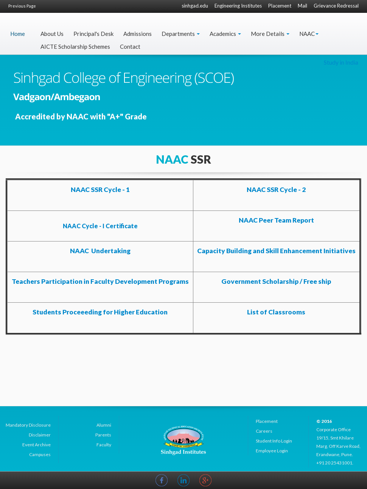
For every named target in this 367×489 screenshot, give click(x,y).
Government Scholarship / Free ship (276, 281)
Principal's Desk (93, 33)
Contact (130, 46)
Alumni (103, 425)
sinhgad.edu (195, 6)
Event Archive (36, 444)
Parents (103, 435)
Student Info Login (274, 441)
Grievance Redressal (336, 6)
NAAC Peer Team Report (276, 220)
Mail (302, 6)
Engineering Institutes (238, 6)
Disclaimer (40, 435)
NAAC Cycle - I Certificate (100, 225)
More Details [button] (270, 33)
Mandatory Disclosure (28, 425)
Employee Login (272, 450)
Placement (279, 6)
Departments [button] (181, 33)
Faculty (103, 444)
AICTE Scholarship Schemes (75, 46)
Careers (264, 431)
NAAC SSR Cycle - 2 (276, 189)
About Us (52, 33)
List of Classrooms (276, 312)
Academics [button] (225, 33)
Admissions (137, 33)
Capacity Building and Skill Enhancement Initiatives (276, 251)
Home (17, 33)
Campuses (40, 454)
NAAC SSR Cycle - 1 (100, 189)
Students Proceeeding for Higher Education (100, 312)
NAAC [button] (309, 33)
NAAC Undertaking (100, 251)
